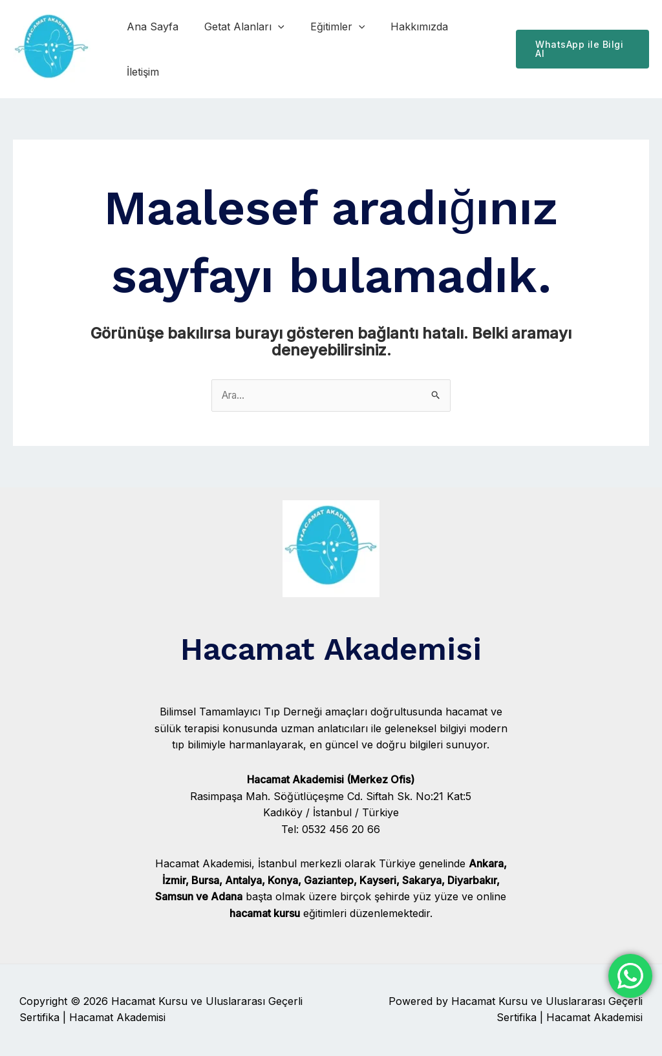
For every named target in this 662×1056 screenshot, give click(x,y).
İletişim (471, 49)
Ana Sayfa (154, 49)
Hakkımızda (405, 49)
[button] (274, 49)
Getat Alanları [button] (240, 49)
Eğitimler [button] (328, 49)
